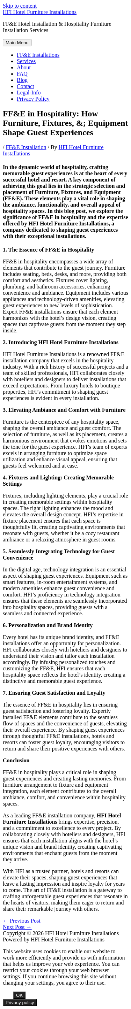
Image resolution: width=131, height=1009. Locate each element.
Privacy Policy (33, 99)
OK (19, 995)
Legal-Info (29, 92)
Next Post (17, 927)
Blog (22, 80)
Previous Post (22, 921)
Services (26, 61)
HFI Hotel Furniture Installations (40, 12)
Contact (25, 86)
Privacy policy (20, 1002)
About (24, 67)
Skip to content (20, 6)
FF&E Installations (38, 55)
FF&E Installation (26, 147)
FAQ (22, 74)
